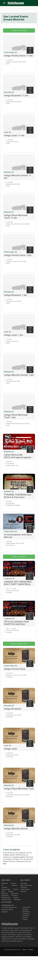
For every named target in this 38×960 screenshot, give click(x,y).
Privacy (30, 953)
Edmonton (14, 897)
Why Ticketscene (26, 889)
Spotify (24, 921)
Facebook (25, 915)
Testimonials (25, 893)
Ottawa (15, 893)
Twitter (24, 923)
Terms (24, 953)
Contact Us (25, 911)
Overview (24, 887)
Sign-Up (23, 895)
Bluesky (24, 913)
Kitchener (5, 897)
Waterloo (5, 887)
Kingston (15, 889)
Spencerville (6, 893)
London (15, 901)
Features (24, 891)
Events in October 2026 (19, 647)
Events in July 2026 (19, 559)
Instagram (25, 917)
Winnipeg (17, 903)
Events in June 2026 (19, 30)
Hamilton (15, 899)
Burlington (5, 899)
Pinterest (25, 919)
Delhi (3, 895)
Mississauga (6, 901)
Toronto (13, 887)
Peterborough (6, 903)
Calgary (10, 895)
